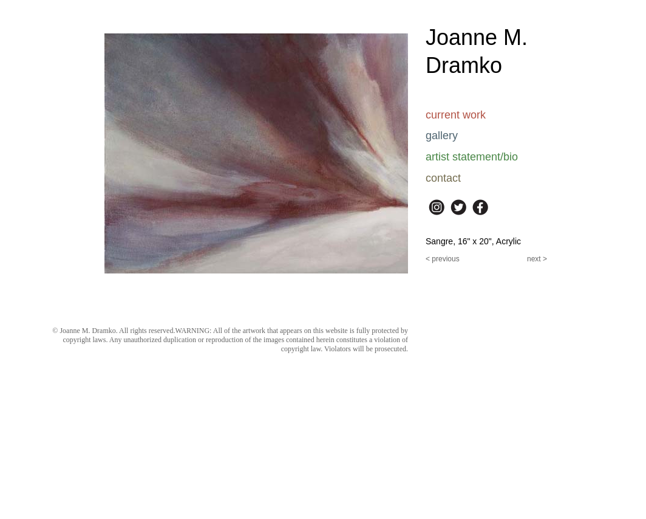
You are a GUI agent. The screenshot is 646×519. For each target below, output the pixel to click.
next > (537, 259)
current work (456, 115)
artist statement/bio (472, 157)
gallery (442, 135)
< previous (443, 259)
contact (443, 178)
